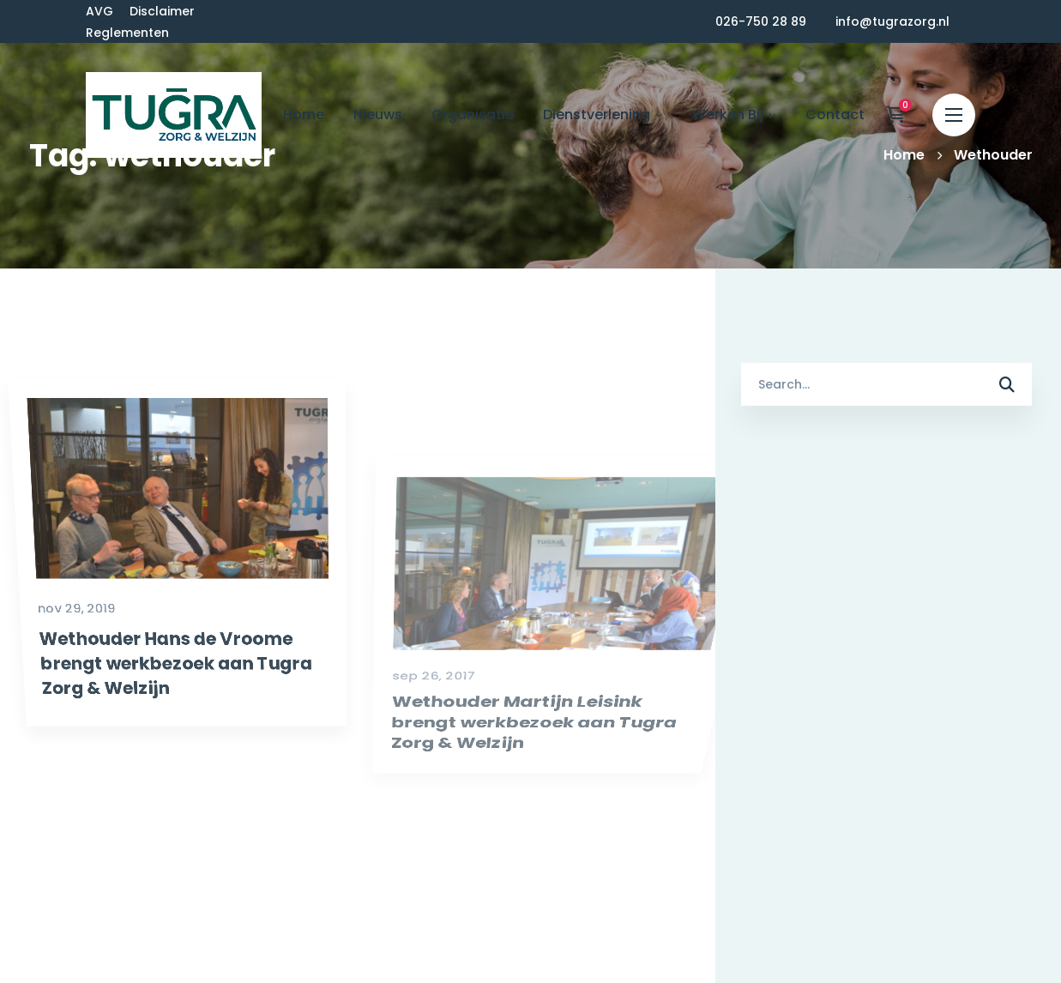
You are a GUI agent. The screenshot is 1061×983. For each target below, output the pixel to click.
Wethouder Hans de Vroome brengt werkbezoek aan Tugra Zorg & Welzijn (162, 727)
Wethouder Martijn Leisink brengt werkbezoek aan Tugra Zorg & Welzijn (551, 786)
